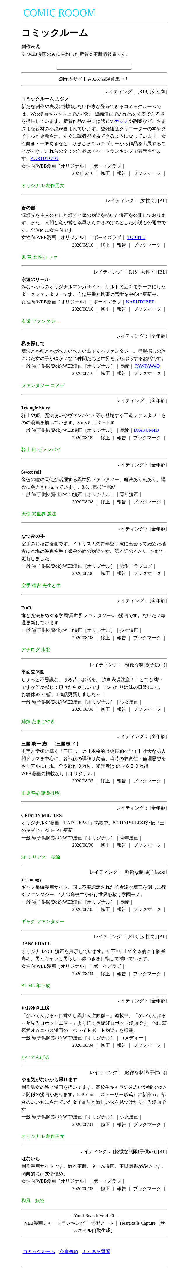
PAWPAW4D (147, 366)
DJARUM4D (146, 430)
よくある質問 (96, 1251)
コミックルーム (39, 1251)
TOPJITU (136, 237)
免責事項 (68, 1251)
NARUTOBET (140, 301)
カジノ (122, 121)
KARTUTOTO (45, 158)
